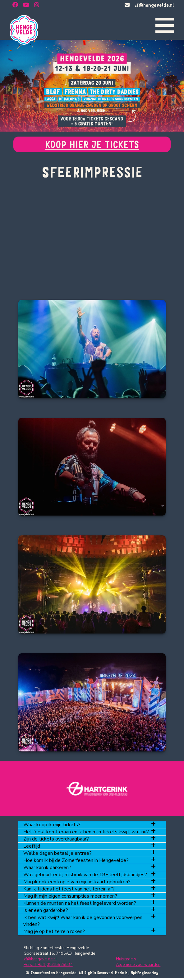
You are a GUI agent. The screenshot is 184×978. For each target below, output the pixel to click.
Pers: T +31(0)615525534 (48, 964)
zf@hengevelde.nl (154, 5)
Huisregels (126, 959)
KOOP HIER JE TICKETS (92, 144)
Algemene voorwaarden (138, 964)
